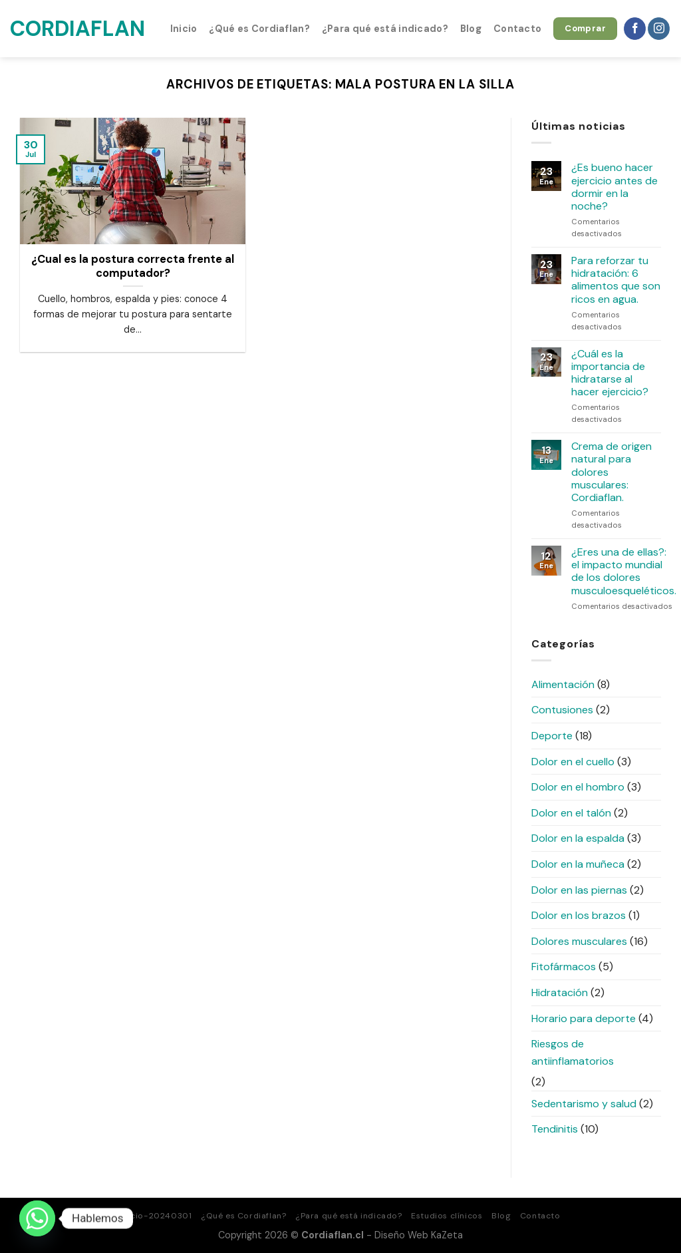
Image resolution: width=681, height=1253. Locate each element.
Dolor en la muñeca (577, 864)
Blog (470, 29)
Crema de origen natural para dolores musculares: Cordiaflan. (611, 472)
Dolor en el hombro (577, 787)
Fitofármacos (563, 967)
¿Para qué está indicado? (385, 29)
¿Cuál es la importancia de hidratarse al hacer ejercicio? (609, 373)
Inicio (184, 29)
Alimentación (563, 684)
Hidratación (559, 992)
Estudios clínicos (446, 1215)
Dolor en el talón (571, 813)
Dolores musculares (579, 941)
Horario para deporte (583, 1018)
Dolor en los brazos (578, 915)
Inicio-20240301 (156, 1215)
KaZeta (447, 1235)
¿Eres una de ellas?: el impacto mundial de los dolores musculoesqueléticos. (623, 571)
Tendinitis (554, 1129)
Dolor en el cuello (572, 762)
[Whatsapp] (37, 1218)
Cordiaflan (76, 28)
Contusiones (562, 710)
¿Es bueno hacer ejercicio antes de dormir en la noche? (614, 186)
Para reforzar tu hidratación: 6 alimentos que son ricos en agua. (615, 279)
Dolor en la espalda (577, 838)
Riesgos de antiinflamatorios (572, 1052)
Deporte (552, 736)
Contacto (517, 29)
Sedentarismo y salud (583, 1104)
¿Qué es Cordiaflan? (259, 29)
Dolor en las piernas (579, 890)
